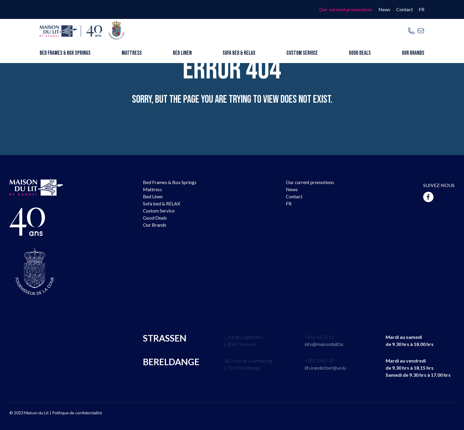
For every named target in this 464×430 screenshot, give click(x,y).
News (384, 9)
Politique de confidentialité (77, 412)
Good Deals (360, 53)
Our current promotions (346, 9)
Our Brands (413, 53)
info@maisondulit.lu (324, 344)
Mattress (132, 53)
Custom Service (302, 53)
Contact (404, 9)
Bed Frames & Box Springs (65, 53)
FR (421, 9)
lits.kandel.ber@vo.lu (325, 368)
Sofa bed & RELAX (239, 53)
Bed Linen (182, 53)
